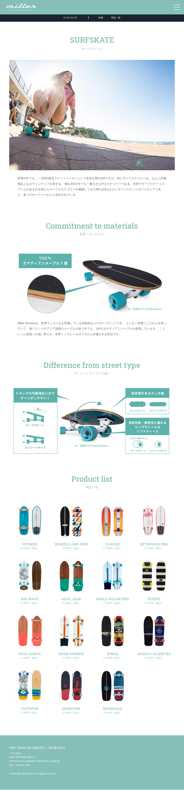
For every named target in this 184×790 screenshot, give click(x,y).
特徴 (100, 17)
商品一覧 (115, 17)
